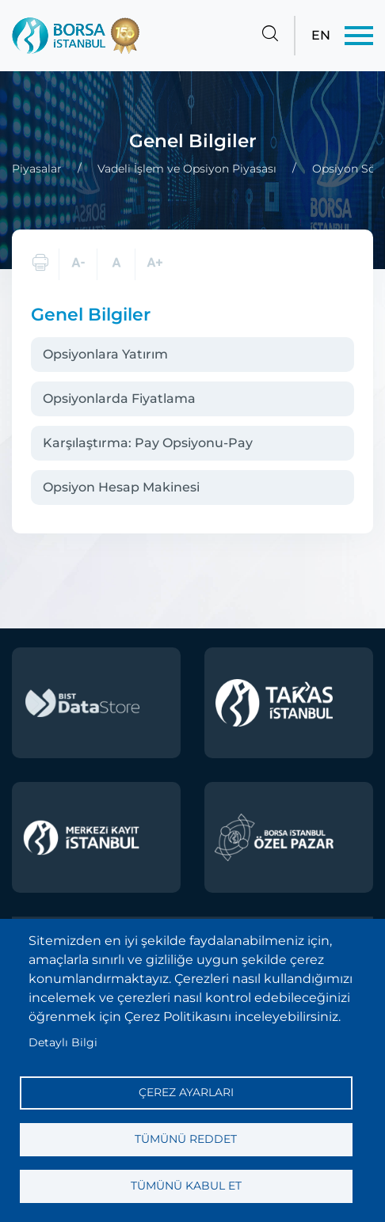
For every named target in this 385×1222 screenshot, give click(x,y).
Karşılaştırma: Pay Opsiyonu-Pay (148, 442)
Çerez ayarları (186, 1092)
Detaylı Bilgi (63, 1042)
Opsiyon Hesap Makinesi (121, 487)
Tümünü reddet (186, 1139)
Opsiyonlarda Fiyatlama (119, 398)
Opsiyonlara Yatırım (105, 354)
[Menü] (359, 35)
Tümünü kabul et (186, 1185)
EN (320, 35)
